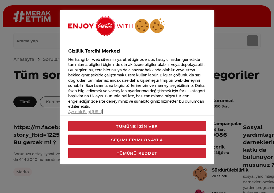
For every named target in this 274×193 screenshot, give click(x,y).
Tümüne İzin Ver (137, 126)
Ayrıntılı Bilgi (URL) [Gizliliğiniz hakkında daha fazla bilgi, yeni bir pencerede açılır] (85, 112)
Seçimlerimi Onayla (137, 139)
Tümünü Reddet (137, 153)
